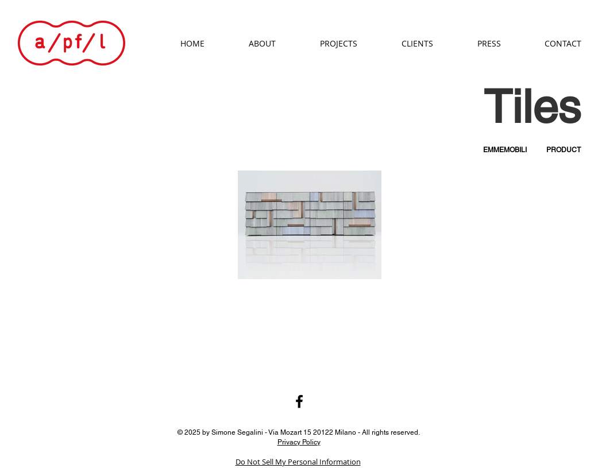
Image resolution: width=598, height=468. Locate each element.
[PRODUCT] (563, 150)
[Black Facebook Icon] (299, 401)
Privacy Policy (299, 442)
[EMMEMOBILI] (505, 150)
